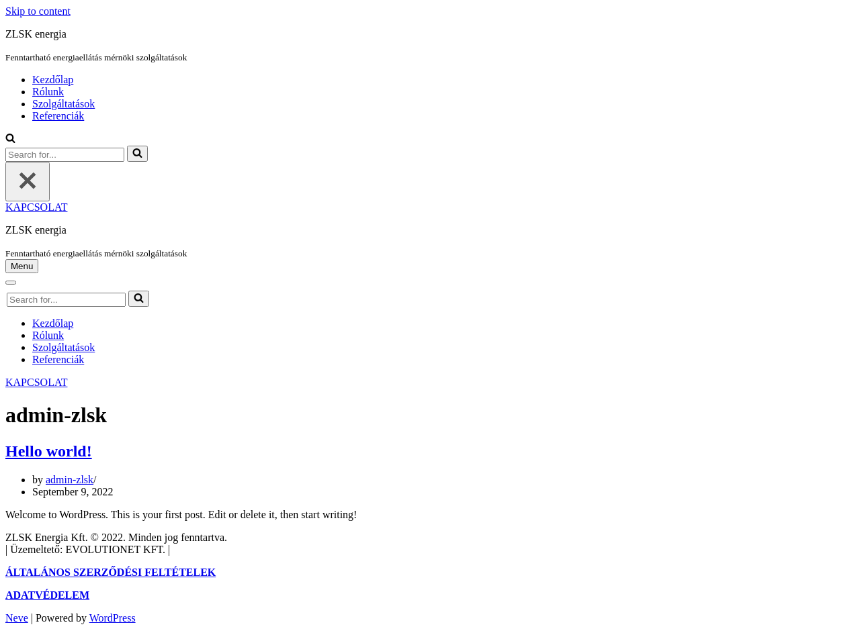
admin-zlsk (69, 479)
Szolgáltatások (63, 103)
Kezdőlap (52, 79)
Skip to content (38, 11)
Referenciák (58, 115)
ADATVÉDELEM (47, 595)
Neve (16, 618)
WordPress (112, 618)
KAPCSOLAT (36, 207)
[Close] (27, 181)
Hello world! (48, 451)
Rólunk (48, 91)
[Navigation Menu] (21, 266)
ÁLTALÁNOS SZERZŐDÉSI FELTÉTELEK (110, 572)
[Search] (10, 139)
